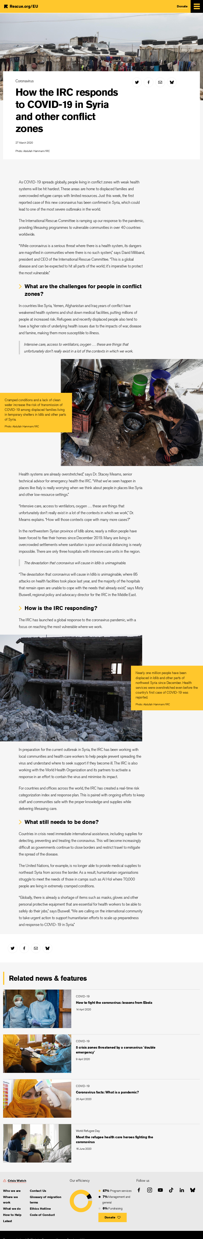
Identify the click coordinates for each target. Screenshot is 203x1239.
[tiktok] (171, 1190)
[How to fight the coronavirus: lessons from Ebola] (101, 1008)
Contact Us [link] (38, 1191)
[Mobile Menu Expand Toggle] (197, 6)
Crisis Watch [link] (17, 1181)
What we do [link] (12, 1208)
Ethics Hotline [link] (40, 1208)
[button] (112, 1217)
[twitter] (137, 82)
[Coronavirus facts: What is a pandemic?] (101, 1098)
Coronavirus (24, 80)
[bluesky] (172, 82)
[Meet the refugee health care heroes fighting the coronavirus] (101, 1143)
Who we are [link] (12, 1191)
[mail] (160, 82)
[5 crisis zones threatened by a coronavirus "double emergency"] (101, 1053)
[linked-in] (181, 1190)
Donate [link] (182, 6)
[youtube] (160, 1190)
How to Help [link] (12, 1215)
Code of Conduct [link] (42, 1215)
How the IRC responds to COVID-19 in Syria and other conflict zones (66, 110)
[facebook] (148, 82)
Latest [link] (7, 1221)
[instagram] (149, 1190)
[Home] (20, 6)
